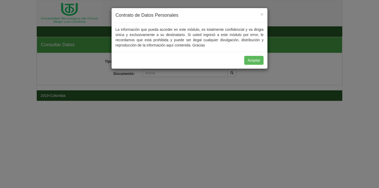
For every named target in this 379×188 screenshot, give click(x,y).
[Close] (262, 14)
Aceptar (254, 60)
